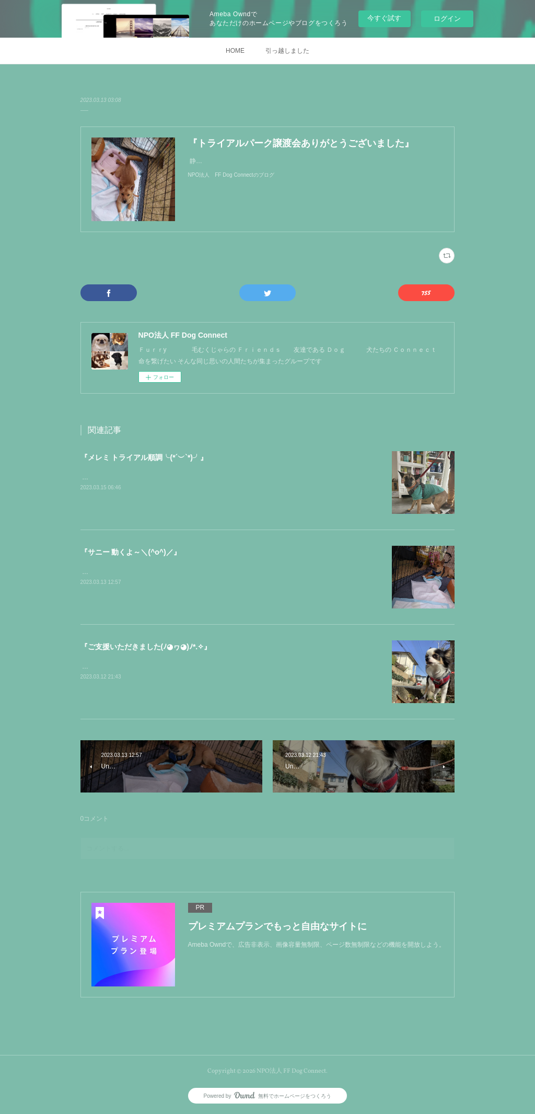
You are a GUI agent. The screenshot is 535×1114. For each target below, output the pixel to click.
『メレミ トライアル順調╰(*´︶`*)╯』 (143, 457)
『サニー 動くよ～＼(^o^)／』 (130, 552)
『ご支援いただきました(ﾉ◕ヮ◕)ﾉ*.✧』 (146, 646)
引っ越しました (287, 50)
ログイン (447, 18)
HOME (235, 50)
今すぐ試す (384, 18)
